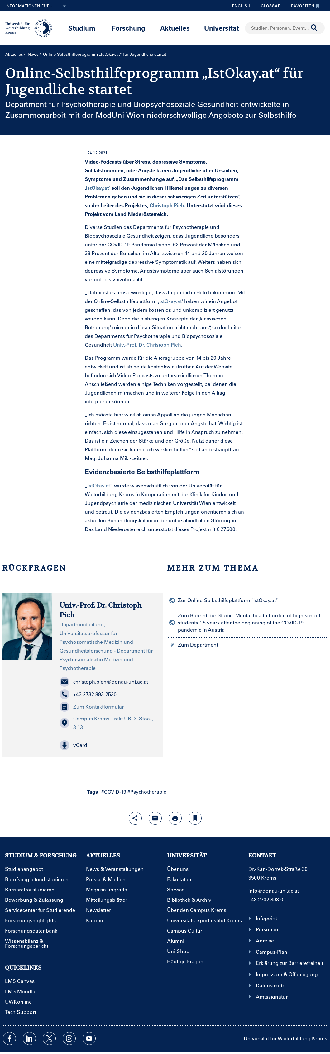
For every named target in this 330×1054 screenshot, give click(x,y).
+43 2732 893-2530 (88, 694)
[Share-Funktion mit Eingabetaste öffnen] (135, 818)
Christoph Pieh (167, 205)
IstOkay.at (97, 187)
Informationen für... (36, 6)
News (33, 54)
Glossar (268, 5)
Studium (81, 28)
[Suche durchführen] (314, 28)
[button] (107, 745)
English (241, 5)
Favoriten (303, 5)
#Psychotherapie (146, 791)
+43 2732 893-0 (265, 899)
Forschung (128, 28)
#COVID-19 (113, 791)
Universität (221, 28)
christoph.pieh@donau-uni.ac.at (104, 682)
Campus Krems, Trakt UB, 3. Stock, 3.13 (106, 722)
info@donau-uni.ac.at (273, 890)
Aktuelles (175, 28)
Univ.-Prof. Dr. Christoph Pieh (147, 344)
